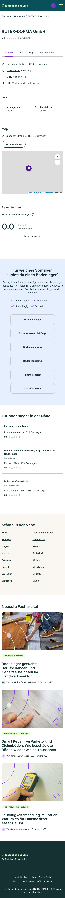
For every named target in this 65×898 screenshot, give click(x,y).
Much (36, 580)
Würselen (7, 573)
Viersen (6, 553)
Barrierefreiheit (46, 877)
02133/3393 (13, 70)
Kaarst (5, 567)
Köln (4, 532)
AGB (39, 881)
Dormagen (19, 16)
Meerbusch (39, 567)
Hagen (5, 546)
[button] (53, 5)
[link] (32, 432)
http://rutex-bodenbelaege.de (23, 83)
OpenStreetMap (46, 193)
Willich (36, 560)
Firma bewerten (32, 236)
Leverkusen (39, 539)
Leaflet (33, 193)
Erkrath (37, 573)
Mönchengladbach (43, 532)
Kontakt (18, 877)
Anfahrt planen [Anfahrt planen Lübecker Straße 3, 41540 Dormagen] (13, 144)
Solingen (6, 539)
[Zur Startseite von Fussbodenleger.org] (15, 5)
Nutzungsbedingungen (24, 881)
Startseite (6, 16)
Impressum (49, 881)
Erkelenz (6, 560)
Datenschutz (30, 877)
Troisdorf (38, 553)
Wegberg (7, 580)
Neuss (36, 546)
